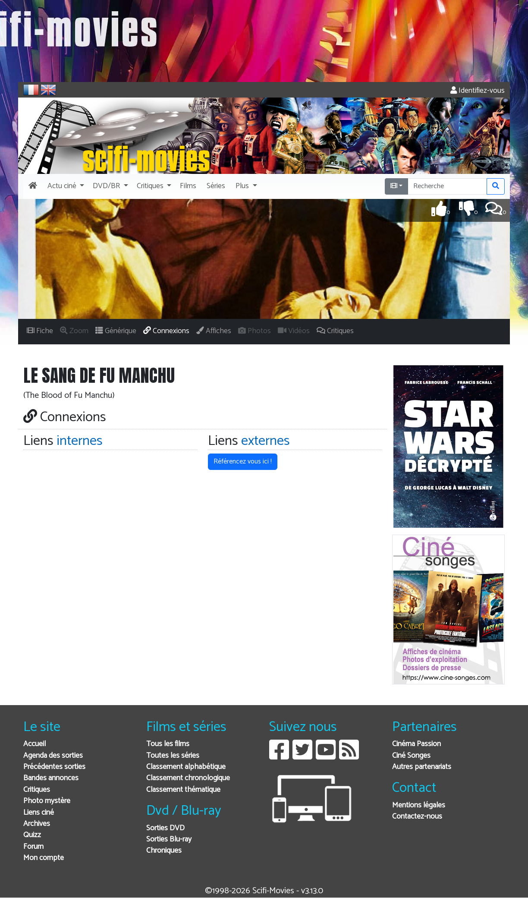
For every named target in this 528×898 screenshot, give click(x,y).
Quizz (32, 835)
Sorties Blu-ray (169, 839)
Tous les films (167, 744)
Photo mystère (46, 801)
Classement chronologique (188, 778)
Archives (36, 824)
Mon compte (43, 858)
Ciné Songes (411, 756)
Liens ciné (38, 813)
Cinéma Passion (416, 744)
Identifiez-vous (477, 91)
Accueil (34, 744)
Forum (33, 847)
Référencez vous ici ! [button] (243, 461)
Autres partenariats (421, 767)
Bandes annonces (51, 778)
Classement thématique (183, 790)
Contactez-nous (417, 816)
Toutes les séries (172, 756)
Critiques (36, 790)
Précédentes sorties (54, 767)
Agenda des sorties (53, 756)
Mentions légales (418, 805)
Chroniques (164, 850)
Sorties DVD (165, 828)
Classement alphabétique (186, 767)
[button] (65, 186)
